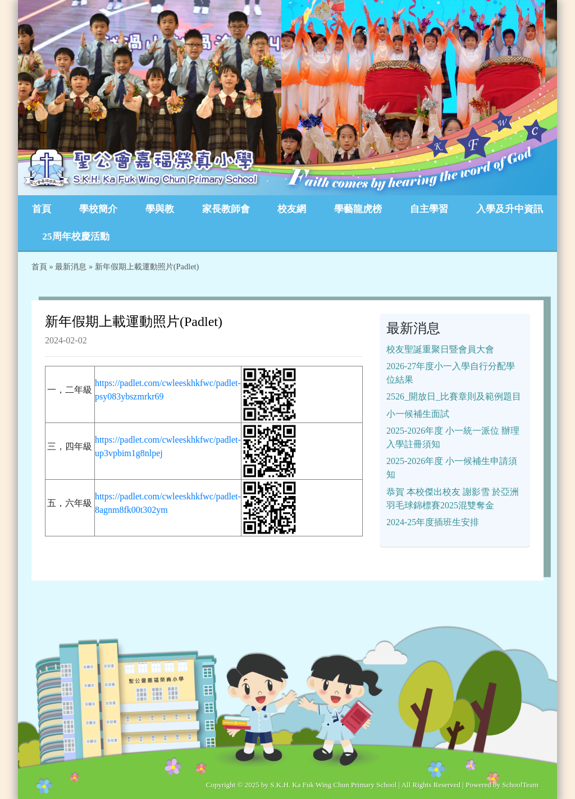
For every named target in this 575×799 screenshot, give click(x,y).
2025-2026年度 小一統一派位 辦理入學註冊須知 (452, 437)
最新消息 (70, 266)
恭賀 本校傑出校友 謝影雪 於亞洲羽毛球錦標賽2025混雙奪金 (452, 498)
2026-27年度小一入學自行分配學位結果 (450, 372)
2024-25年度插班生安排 (432, 522)
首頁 (41, 209)
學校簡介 (98, 209)
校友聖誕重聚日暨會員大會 (440, 349)
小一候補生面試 (417, 414)
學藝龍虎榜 (358, 209)
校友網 (291, 209)
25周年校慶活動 (76, 236)
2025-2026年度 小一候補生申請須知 (451, 467)
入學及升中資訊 (509, 209)
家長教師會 (226, 209)
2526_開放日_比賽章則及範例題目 (453, 396)
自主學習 (429, 209)
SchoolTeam (520, 784)
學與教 (159, 209)
